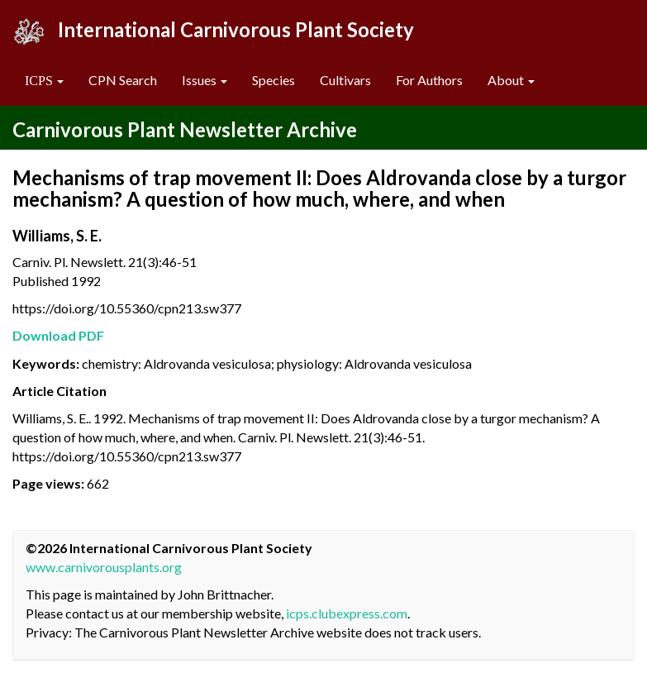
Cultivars (345, 80)
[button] (44, 80)
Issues (204, 80)
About (511, 80)
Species (273, 80)
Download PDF (58, 335)
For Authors (429, 80)
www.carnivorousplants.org (104, 567)
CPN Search (122, 80)
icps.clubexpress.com (346, 613)
